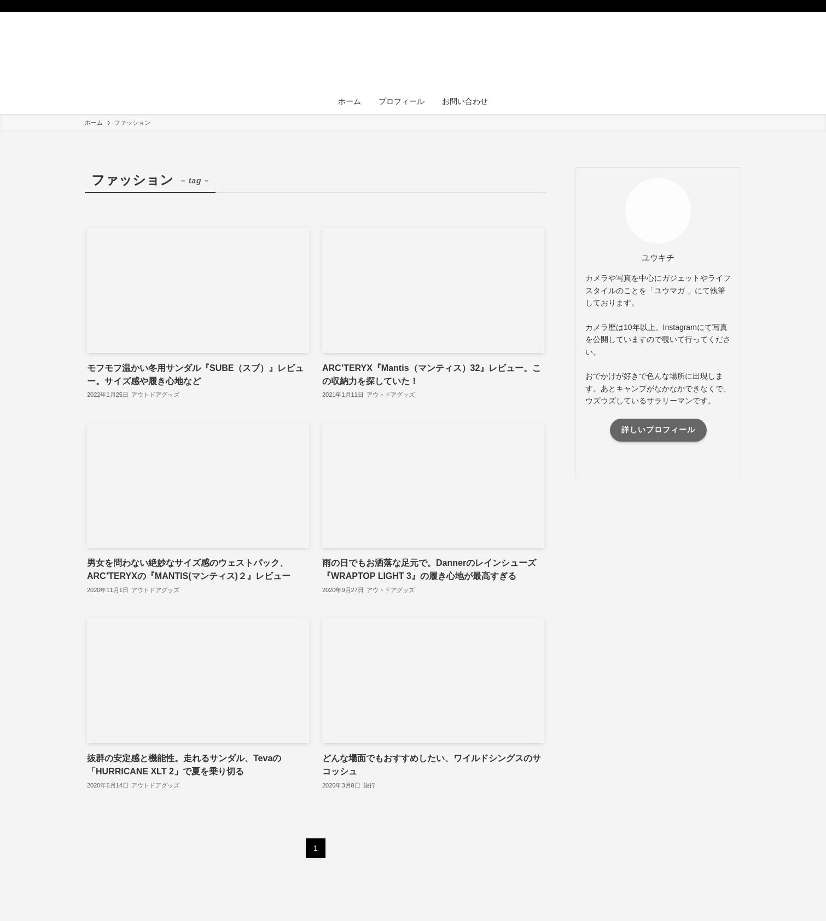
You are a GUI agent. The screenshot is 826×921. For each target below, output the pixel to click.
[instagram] (706, 6)
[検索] (734, 6)
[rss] (720, 6)
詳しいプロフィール (658, 429)
